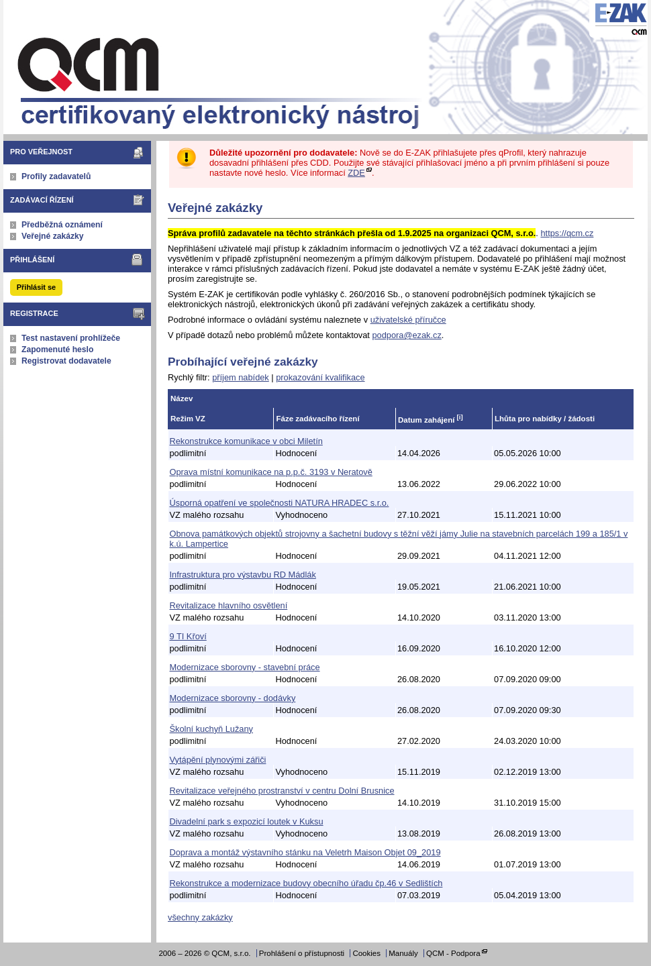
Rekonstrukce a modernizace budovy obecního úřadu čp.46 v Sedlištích (306, 883)
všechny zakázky (200, 917)
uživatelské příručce (408, 320)
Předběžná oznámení (62, 224)
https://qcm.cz (566, 233)
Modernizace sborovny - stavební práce (245, 667)
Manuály (403, 953)
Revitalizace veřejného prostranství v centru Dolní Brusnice (282, 791)
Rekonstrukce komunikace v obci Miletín (246, 441)
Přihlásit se (36, 287)
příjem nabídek (240, 377)
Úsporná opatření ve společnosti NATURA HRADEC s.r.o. (279, 503)
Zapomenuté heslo (57, 349)
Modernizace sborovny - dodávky (233, 698)
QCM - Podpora (453, 953)
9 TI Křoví (188, 636)
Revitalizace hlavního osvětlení (229, 605)
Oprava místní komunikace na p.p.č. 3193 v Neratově (271, 472)
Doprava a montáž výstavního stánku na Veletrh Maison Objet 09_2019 (305, 852)
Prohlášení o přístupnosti (301, 953)
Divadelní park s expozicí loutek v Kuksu (246, 821)
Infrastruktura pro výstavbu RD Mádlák (243, 575)
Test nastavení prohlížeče (70, 338)
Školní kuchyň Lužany (212, 729)
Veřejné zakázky (52, 236)
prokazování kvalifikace (320, 377)
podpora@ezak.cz (406, 335)
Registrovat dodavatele (66, 361)
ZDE (356, 173)
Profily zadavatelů (56, 176)
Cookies (366, 953)
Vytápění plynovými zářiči (218, 760)
